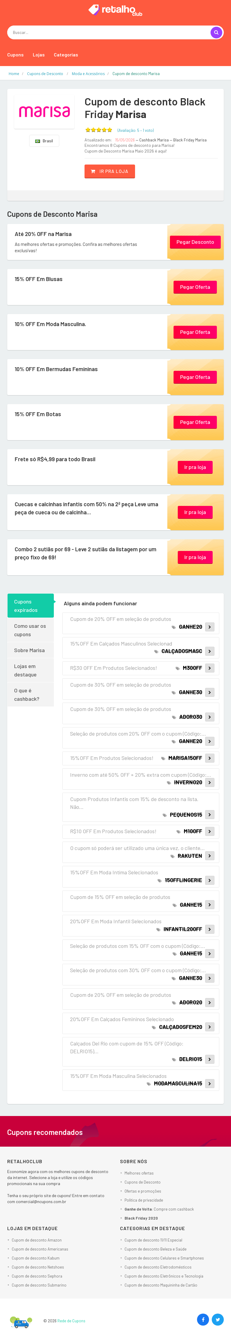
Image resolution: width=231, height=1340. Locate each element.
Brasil (44, 140)
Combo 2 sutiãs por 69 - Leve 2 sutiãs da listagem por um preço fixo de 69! (85, 554)
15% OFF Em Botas (41, 414)
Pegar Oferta (195, 286)
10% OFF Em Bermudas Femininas (63, 369)
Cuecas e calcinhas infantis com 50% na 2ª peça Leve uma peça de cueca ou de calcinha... (84, 509)
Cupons (15, 54)
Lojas (39, 54)
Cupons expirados (26, 605)
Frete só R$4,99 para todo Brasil (61, 459)
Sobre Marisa (29, 649)
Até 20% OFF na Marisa (48, 234)
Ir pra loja (115, 171)
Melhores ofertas (139, 1172)
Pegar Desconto (195, 241)
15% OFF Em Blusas (42, 279)
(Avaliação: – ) (136, 130)
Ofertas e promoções (143, 1190)
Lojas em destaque (25, 669)
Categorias (66, 54)
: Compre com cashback (159, 1208)
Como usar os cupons (30, 629)
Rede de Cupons (71, 1320)
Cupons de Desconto (143, 1181)
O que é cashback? (26, 694)
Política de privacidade (144, 1199)
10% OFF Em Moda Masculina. (57, 324)
